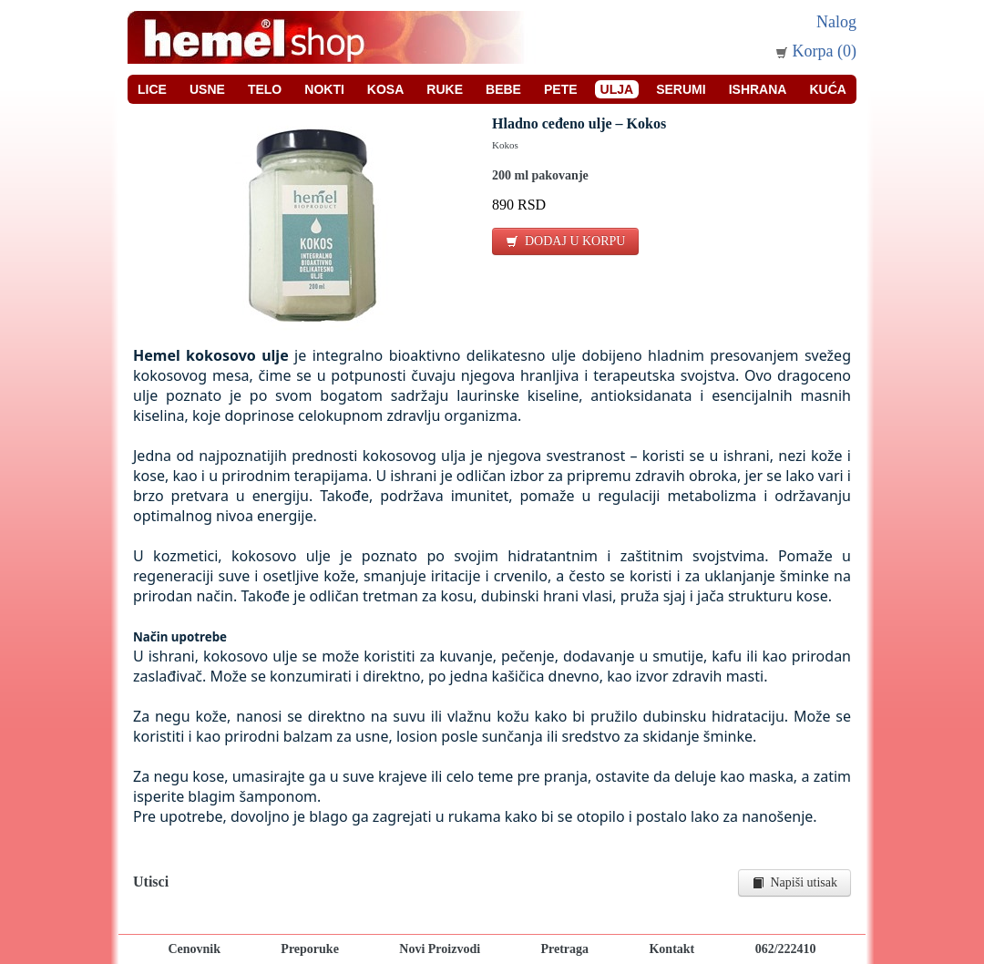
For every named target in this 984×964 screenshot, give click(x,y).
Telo (265, 89)
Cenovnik (194, 949)
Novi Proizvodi (439, 949)
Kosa (385, 89)
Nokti (324, 89)
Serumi (680, 89)
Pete (561, 89)
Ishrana (758, 89)
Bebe (503, 89)
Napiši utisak (795, 882)
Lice (152, 89)
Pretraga (564, 949)
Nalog (836, 22)
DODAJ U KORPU (565, 241)
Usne (207, 89)
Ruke (444, 89)
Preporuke (310, 949)
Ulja (617, 89)
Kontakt (671, 949)
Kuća (827, 89)
